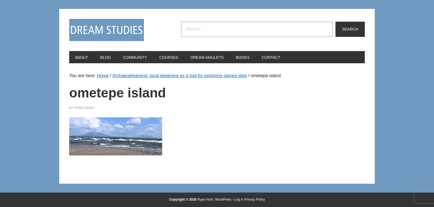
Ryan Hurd (205, 199)
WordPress (223, 199)
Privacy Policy (254, 199)
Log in (238, 199)
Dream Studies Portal (106, 30)
